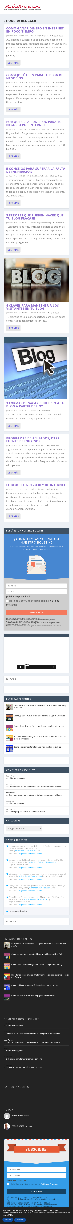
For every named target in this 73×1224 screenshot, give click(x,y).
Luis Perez (10, 792)
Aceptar (8, 1220)
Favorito (39, 854)
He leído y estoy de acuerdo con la (32, 602)
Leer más (13, 62)
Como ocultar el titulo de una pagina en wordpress (33, 995)
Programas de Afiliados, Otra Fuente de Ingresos (33, 439)
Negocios (45, 36)
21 (52, 36)
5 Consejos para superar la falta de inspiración (35, 170)
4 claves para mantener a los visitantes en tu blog (32, 307)
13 (52, 82)
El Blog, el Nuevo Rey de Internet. (36, 485)
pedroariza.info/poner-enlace (30, 876)
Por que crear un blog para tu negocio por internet (34, 123)
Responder (23, 854)
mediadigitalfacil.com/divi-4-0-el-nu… (43, 862)
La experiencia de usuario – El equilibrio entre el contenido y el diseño (40, 706)
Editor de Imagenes (17, 778)
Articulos (33, 36)
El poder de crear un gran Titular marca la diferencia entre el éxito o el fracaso (40, 737)
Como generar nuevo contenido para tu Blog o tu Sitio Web (39, 716)
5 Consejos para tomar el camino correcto (27, 811)
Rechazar (20, 1220)
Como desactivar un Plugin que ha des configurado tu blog (39, 726)
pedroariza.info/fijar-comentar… (36, 899)
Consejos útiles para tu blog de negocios (34, 76)
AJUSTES (8, 1215)
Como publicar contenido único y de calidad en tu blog (37, 747)
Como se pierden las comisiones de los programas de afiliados (35, 786)
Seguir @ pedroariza (16, 911)
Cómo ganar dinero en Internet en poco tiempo (35, 29)
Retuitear (31, 854)
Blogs (39, 36)
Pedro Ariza (13, 36)
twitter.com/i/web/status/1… (26, 851)
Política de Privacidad (49, 1184)
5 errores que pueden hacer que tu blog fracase (35, 216)
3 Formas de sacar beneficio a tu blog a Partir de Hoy (35, 404)
